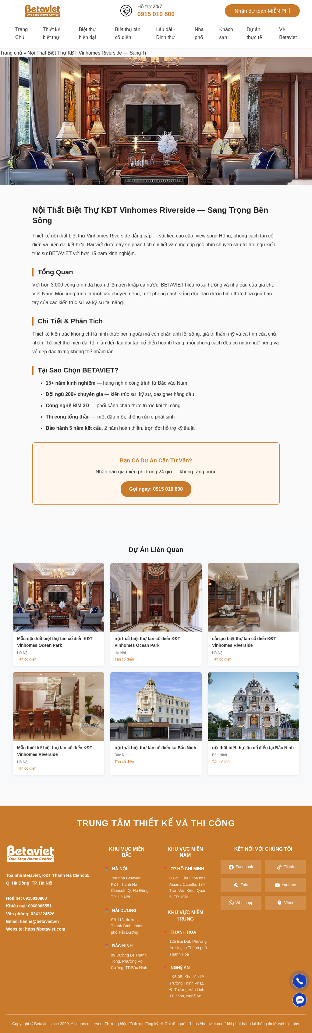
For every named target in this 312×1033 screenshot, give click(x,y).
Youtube (285, 884)
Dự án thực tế (254, 33)
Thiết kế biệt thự (51, 33)
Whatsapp (241, 902)
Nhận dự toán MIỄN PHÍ (262, 11)
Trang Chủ (21, 33)
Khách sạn (226, 33)
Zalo (241, 884)
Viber (285, 902)
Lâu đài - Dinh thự (165, 33)
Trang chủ (11, 52)
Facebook (241, 866)
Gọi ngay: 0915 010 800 (156, 489)
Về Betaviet (288, 33)
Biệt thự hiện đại (87, 33)
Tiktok (285, 866)
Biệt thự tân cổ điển (127, 33)
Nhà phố (199, 33)
